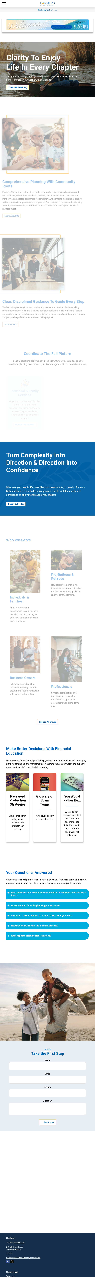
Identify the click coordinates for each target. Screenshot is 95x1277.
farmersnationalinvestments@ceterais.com (23, 1258)
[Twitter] (12, 1261)
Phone (47, 1087)
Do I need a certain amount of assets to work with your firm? (41, 915)
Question (47, 1101)
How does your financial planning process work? (35, 905)
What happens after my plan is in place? (31, 935)
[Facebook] (8, 1261)
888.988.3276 (19, 1243)
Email (47, 1074)
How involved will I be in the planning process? (34, 925)
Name (47, 1060)
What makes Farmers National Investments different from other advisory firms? (48, 894)
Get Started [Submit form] (49, 1122)
